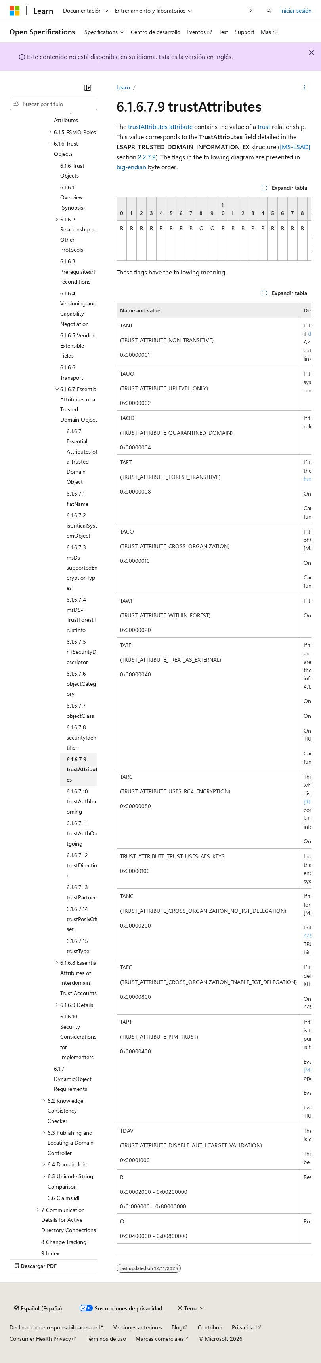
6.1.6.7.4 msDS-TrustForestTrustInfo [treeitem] (81, 615)
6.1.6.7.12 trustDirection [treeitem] (82, 865)
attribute (181, 126)
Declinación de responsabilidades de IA (57, 1327)
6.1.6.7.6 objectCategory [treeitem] (81, 683)
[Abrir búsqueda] (269, 11)
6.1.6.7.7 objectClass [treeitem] (80, 710)
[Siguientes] (251, 10)
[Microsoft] (15, 11)
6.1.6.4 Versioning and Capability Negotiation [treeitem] (78, 308)
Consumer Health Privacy (40, 1338)
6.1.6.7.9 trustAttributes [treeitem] (82, 769)
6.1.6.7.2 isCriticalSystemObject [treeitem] (82, 525)
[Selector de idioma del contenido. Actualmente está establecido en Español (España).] (38, 1308)
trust (264, 126)
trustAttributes (148, 126)
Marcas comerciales (159, 1338)
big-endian (131, 167)
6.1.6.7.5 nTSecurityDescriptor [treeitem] (81, 651)
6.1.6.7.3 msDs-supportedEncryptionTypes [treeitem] (82, 567)
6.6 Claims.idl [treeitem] (63, 1198)
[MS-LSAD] (295, 146)
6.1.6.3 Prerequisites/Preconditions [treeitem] (78, 271)
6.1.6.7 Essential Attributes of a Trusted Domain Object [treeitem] (82, 456)
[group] (214, 229)
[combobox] (53, 104)
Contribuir (210, 1327)
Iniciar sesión (295, 10)
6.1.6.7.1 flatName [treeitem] (77, 498)
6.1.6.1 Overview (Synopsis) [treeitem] (72, 197)
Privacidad (244, 1327)
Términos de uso (106, 1338)
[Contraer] (87, 87)
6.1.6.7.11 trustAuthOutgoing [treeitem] (82, 833)
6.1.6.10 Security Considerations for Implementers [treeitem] (78, 1036)
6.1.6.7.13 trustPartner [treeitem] (81, 892)
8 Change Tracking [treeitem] (63, 1242)
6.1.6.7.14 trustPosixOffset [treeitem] (82, 919)
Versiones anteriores (137, 1327)
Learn (123, 87)
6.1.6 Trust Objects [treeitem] (72, 171)
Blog (177, 1327)
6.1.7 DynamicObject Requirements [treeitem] (73, 1078)
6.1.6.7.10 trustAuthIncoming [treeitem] (82, 801)
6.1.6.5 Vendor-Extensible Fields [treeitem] (78, 345)
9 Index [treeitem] (50, 1253)
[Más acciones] (304, 87)
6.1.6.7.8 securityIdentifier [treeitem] (81, 737)
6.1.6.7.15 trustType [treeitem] (78, 946)
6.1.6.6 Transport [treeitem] (71, 372)
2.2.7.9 (147, 157)
